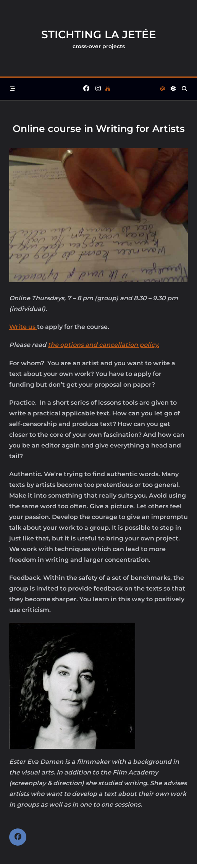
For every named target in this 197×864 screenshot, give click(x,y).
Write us (23, 326)
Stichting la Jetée (98, 34)
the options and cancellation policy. (103, 344)
